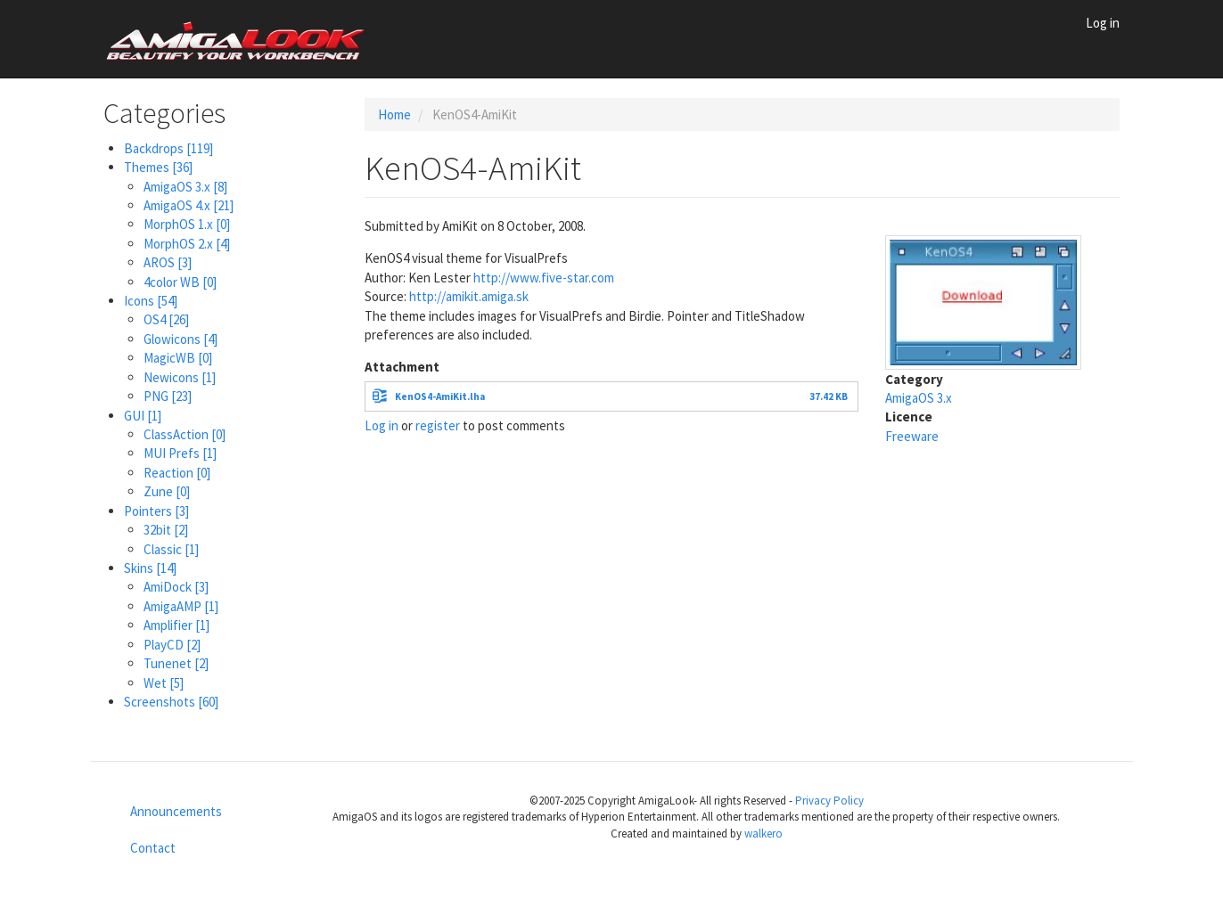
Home (394, 114)
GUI (142, 415)
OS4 (166, 319)
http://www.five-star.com (543, 277)
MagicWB (178, 357)
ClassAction (185, 434)
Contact (153, 847)
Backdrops (168, 148)
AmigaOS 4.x (189, 205)
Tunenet (176, 663)
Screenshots (171, 701)
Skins (150, 568)
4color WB (180, 282)
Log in (1103, 22)
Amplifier (176, 625)
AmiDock (176, 586)
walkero (763, 833)
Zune (167, 491)
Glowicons (181, 339)
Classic (171, 549)
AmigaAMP (181, 606)
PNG (168, 396)
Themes (158, 167)
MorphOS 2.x (187, 243)
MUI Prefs (180, 453)
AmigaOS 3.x (185, 186)
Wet (164, 682)
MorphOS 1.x (187, 224)
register (437, 425)
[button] (983, 300)
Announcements (176, 811)
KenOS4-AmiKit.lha (440, 396)
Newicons (180, 377)
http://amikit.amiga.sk (469, 296)
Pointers (156, 511)
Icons (150, 300)
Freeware (912, 436)
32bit (166, 529)
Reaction (177, 472)
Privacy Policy (829, 800)
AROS (168, 262)
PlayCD (172, 644)
